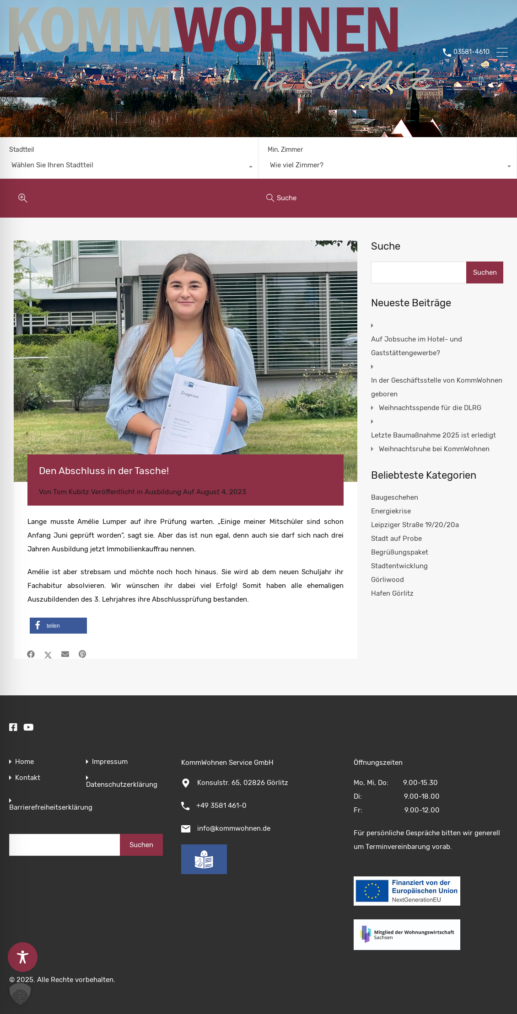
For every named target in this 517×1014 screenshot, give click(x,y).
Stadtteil (21, 150)
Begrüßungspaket (399, 552)
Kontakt (27, 777)
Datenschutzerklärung (121, 784)
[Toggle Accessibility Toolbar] (22, 957)
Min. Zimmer (285, 150)
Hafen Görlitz (392, 593)
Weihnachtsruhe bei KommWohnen (434, 449)
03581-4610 (471, 52)
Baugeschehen (394, 497)
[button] (58, 626)
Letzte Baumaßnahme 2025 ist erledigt (433, 435)
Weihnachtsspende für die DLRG (430, 408)
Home (24, 761)
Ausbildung (163, 492)
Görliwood (387, 580)
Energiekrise (391, 511)
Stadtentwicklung (399, 566)
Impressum (110, 761)
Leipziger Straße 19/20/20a (415, 525)
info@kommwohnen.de (233, 828)
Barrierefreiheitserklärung (50, 807)
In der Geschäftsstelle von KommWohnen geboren (436, 387)
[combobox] (129, 167)
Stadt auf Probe (396, 538)
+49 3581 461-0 (221, 805)
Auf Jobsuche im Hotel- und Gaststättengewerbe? (416, 346)
